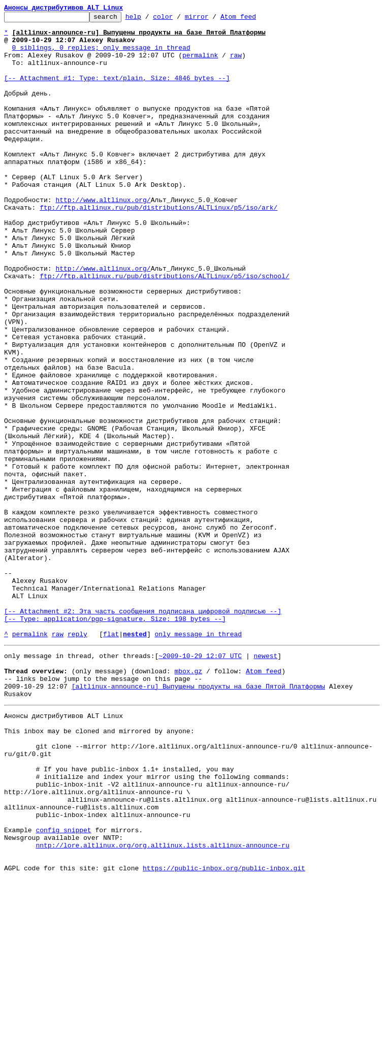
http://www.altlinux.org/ (102, 237)
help (149, 19)
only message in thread (198, 758)
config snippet (63, 988)
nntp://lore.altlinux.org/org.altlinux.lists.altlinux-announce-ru (162, 1006)
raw (236, 64)
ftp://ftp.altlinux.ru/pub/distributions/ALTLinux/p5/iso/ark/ (158, 246)
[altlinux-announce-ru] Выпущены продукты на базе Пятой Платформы (198, 818)
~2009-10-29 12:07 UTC (200, 782)
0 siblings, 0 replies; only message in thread (101, 54)
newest (265, 782)
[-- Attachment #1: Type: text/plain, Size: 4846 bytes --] (117, 91)
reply (77, 758)
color (178, 19)
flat (111, 758)
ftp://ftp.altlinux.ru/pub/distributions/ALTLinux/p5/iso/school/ (164, 329)
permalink (200, 64)
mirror (213, 19)
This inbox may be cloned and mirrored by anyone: (99, 869)
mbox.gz (188, 800)
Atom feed (254, 19)
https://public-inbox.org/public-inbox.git (224, 1033)
